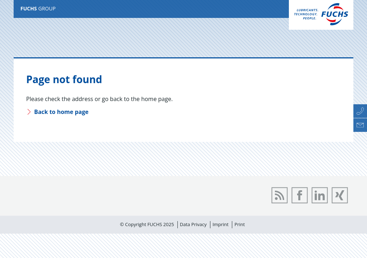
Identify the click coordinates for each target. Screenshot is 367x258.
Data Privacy (193, 224)
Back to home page (57, 112)
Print (239, 224)
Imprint (221, 224)
